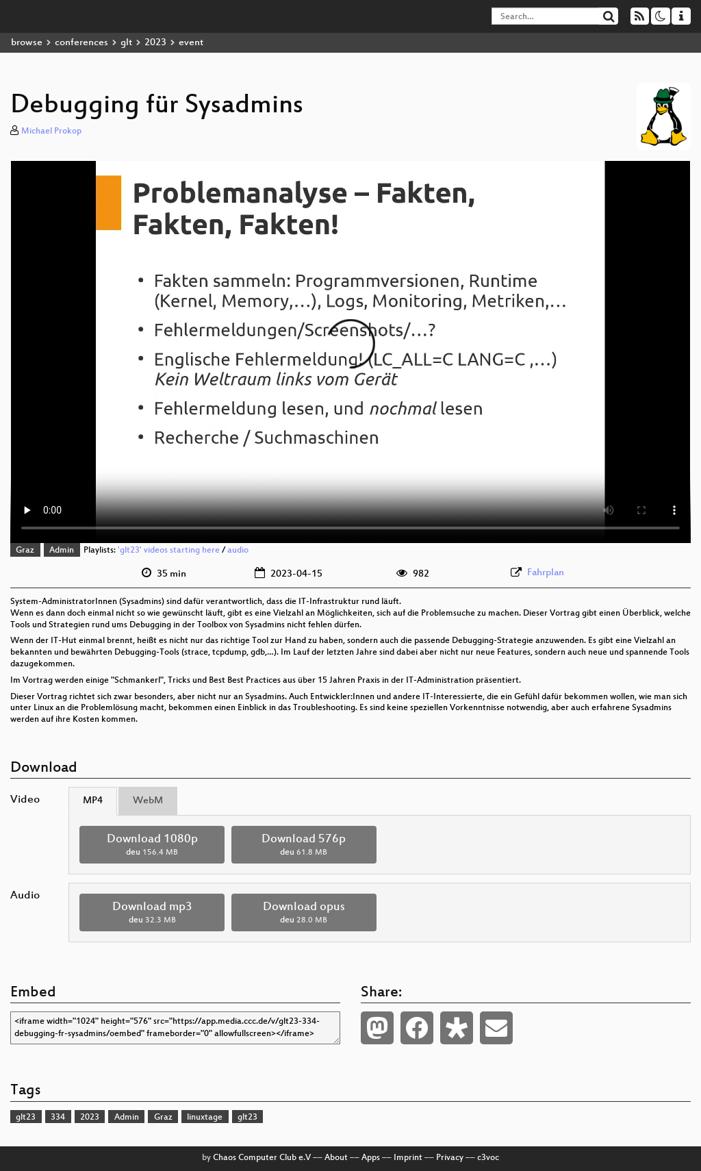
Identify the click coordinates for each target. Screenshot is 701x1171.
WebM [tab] (148, 801)
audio (237, 550)
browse (26, 43)
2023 (155, 43)
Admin (61, 550)
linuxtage (204, 1117)
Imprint (408, 1158)
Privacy (449, 1158)
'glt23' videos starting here (169, 550)
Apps (370, 1158)
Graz (25, 550)
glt (126, 43)
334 (58, 1117)
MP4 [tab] (93, 801)
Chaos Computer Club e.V (262, 1158)
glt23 (26, 1117)
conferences (81, 43)
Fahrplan (545, 573)
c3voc (488, 1158)
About (336, 1158)
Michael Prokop (51, 131)
